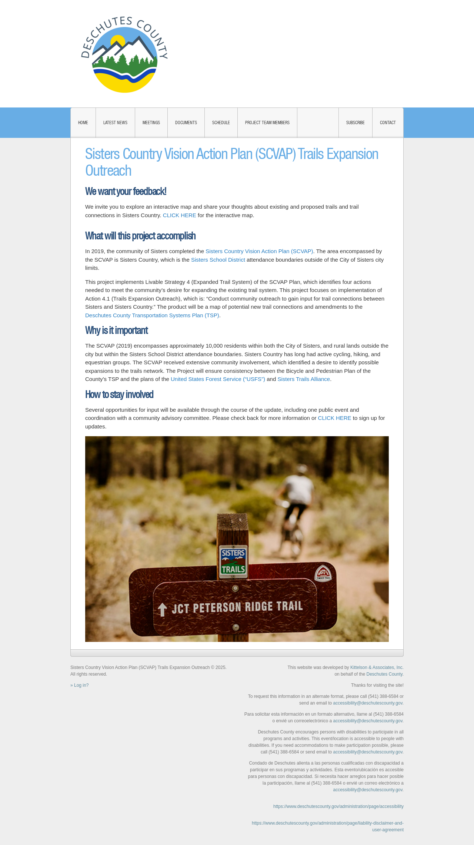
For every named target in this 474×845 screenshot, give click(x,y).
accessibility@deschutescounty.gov (367, 703)
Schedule (221, 122)
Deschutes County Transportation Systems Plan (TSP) (152, 315)
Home (83, 122)
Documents (186, 122)
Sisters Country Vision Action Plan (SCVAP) (259, 251)
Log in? (81, 685)
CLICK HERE (179, 215)
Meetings (151, 122)
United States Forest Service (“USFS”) (218, 379)
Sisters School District (218, 259)
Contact (388, 122)
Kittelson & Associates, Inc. (377, 667)
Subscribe (355, 122)
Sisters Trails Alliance (303, 379)
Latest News (115, 122)
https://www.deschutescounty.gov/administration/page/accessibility (338, 806)
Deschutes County (384, 674)
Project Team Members (267, 122)
